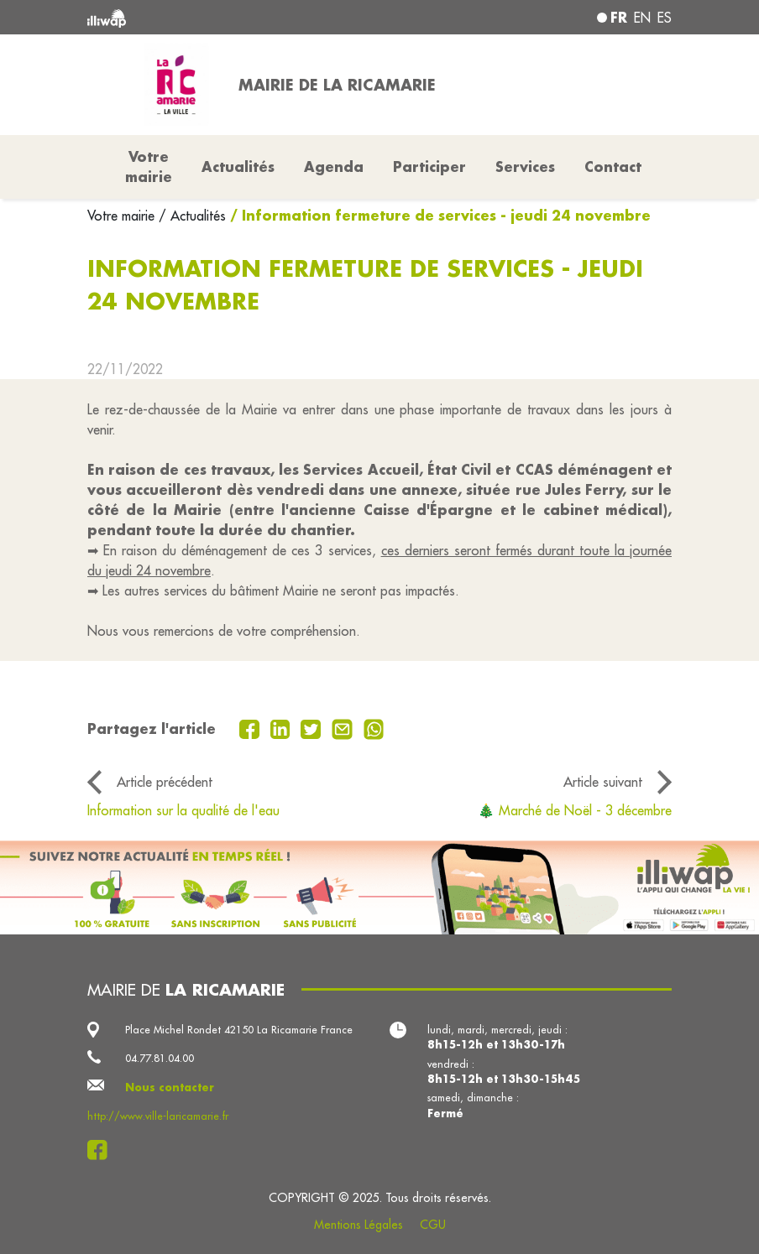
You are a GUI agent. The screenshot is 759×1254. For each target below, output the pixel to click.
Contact (612, 166)
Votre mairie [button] (148, 166)
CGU (433, 1224)
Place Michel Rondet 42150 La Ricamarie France (239, 1029)
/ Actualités (192, 215)
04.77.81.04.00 (159, 1057)
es (664, 17)
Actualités (238, 166)
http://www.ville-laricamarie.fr (157, 1115)
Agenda (334, 166)
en (642, 17)
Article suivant (602, 781)
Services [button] (525, 166)
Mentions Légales (358, 1224)
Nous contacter (169, 1087)
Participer (429, 166)
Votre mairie (123, 215)
